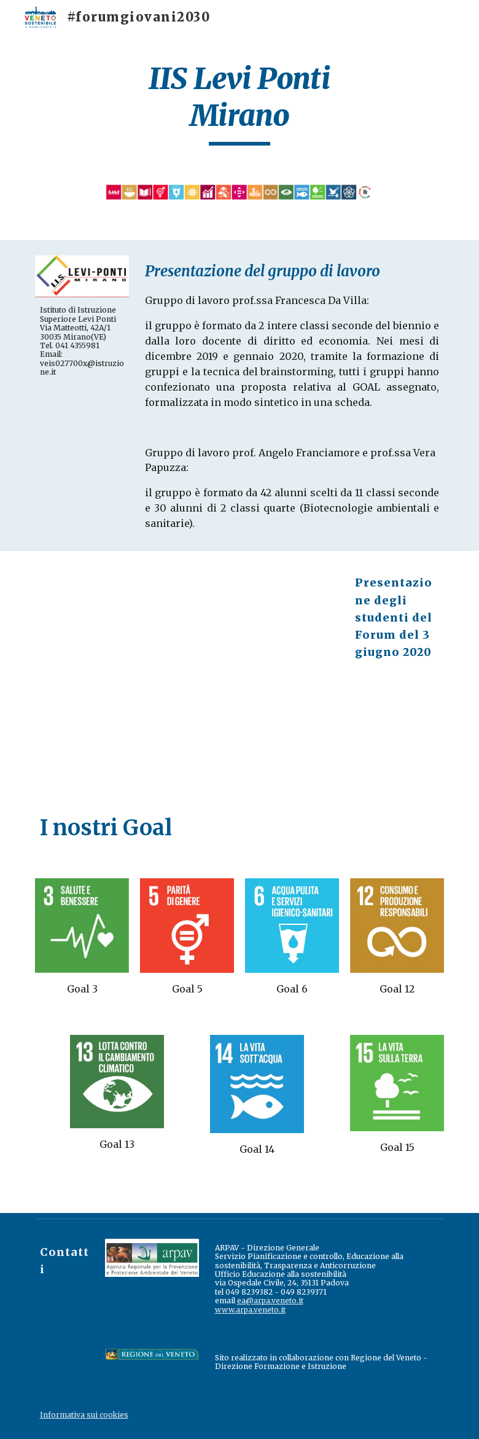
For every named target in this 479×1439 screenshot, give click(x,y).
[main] (240, 103)
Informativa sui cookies (84, 1414)
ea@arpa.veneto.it (270, 1300)
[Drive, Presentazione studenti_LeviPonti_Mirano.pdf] (187, 672)
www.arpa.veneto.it (250, 1309)
